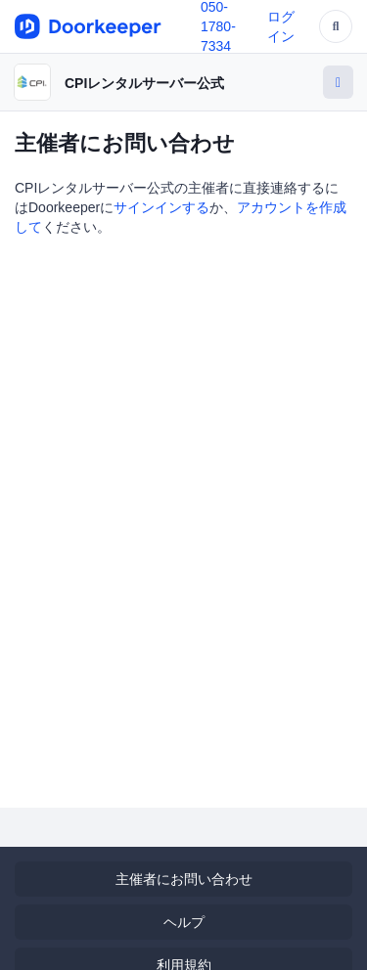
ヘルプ (184, 922)
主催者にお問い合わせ (183, 879)
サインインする (161, 207)
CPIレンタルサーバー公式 (144, 83)
